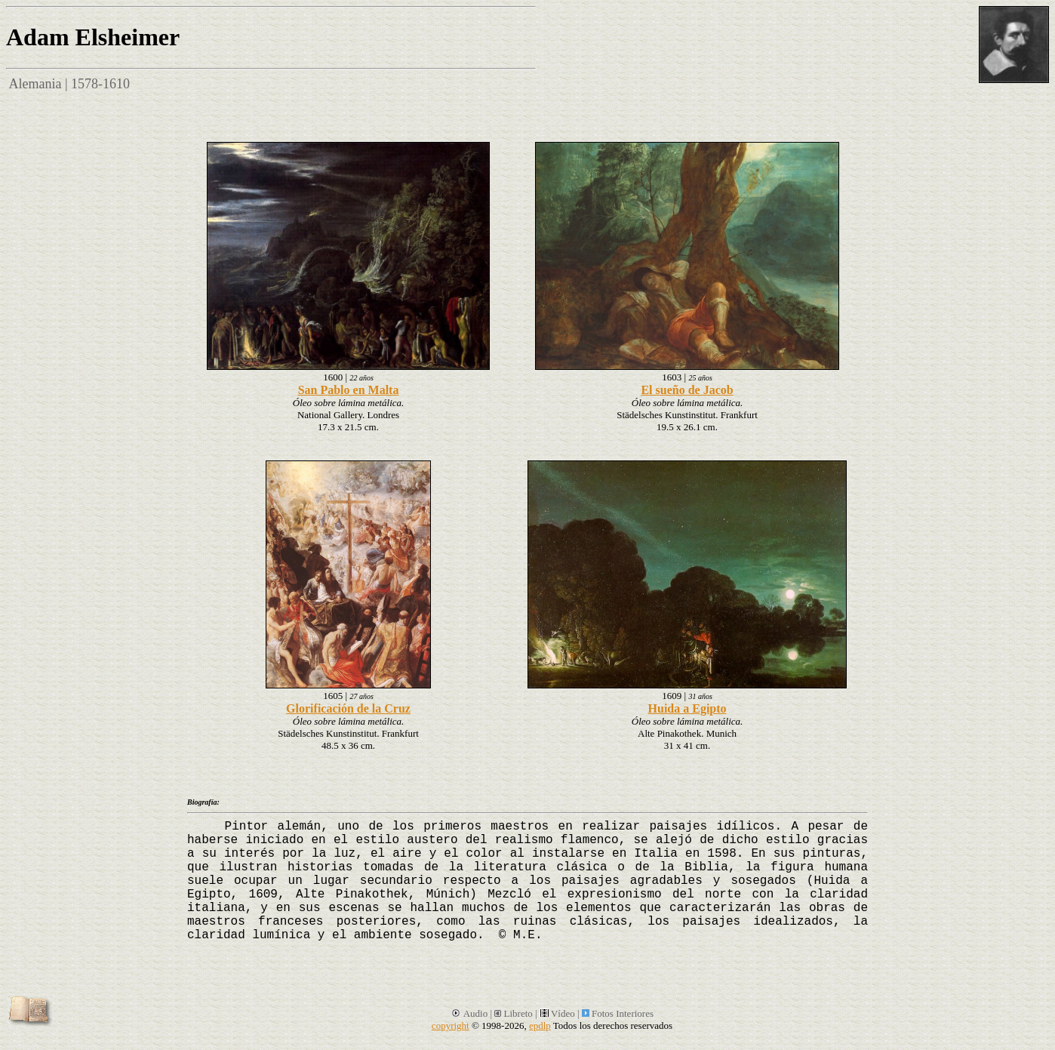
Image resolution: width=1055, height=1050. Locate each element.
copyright (450, 1025)
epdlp (540, 1025)
